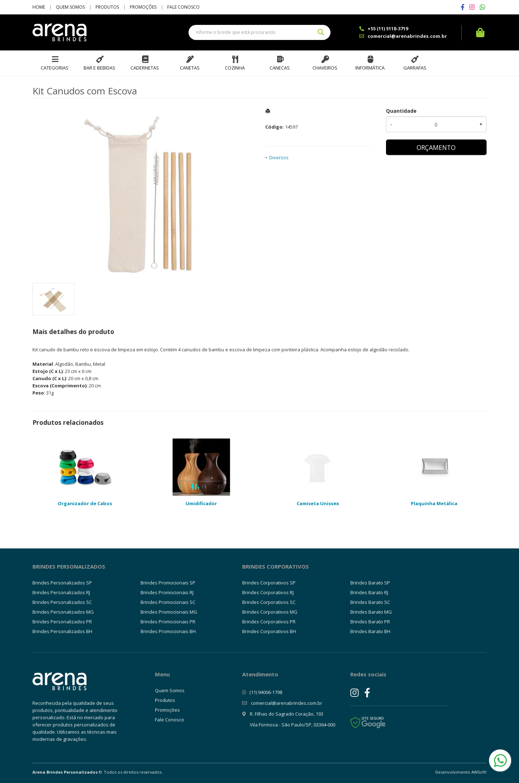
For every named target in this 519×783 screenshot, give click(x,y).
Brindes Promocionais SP (168, 582)
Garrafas (414, 67)
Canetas (190, 67)
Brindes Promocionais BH (168, 631)
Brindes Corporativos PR (269, 621)
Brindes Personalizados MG (63, 612)
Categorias (54, 67)
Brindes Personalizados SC (62, 602)
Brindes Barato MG (371, 612)
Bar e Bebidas (99, 67)
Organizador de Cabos (85, 503)
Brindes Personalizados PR (62, 621)
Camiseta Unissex (318, 503)
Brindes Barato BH (370, 631)
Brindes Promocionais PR (168, 621)
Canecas (280, 67)
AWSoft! (479, 772)
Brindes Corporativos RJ (268, 592)
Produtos (107, 7)
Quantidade (401, 110)
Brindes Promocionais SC (168, 602)
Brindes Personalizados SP (62, 582)
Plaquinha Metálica (434, 503)
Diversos (279, 157)
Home (38, 7)
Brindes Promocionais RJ (167, 592)
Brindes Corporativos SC (269, 602)
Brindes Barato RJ (369, 592)
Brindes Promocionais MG (169, 612)
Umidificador (201, 503)
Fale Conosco (183, 7)
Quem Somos (70, 7)
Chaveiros (324, 67)
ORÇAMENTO (436, 147)
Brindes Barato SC (370, 602)
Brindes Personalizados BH (62, 631)
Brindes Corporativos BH (269, 631)
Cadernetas (144, 67)
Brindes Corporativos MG (269, 612)
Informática (370, 67)
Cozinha (235, 67)
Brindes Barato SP (370, 582)
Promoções (143, 7)
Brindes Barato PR (370, 621)
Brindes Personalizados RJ (61, 592)
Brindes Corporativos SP (269, 582)
